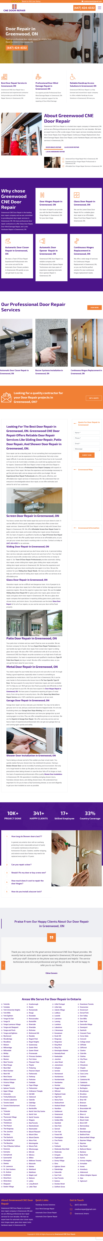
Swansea (6, 1153)
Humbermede (59, 1084)
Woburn (6, 1049)
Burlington (84, 1092)
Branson (83, 1107)
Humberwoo (59, 1081)
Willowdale (7, 1055)
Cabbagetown (85, 1089)
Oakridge (32, 1107)
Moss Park (33, 1144)
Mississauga (33, 1153)
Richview (32, 1034)
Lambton (58, 1029)
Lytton (31, 1185)
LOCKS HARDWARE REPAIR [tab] (55, 152)
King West (58, 1049)
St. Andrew (7, 1176)
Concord (83, 1043)
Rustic (31, 1011)
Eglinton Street (60, 1170)
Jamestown (59, 1069)
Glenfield (58, 1127)
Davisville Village (86, 1029)
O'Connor (32, 1110)
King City (58, 1052)
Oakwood (32, 1101)
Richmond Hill (34, 1037)
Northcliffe (33, 1113)
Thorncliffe (7, 1124)
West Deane (7, 1081)
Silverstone (7, 1185)
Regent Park (33, 1043)
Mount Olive (33, 1139)
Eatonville (58, 1176)
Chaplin (82, 1072)
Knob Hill (58, 1040)
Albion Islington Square (88, 1179)
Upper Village (8, 1095)
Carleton (83, 1081)
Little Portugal (60, 1008)
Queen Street (33, 1055)
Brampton (83, 1110)
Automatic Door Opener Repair (46, 1223)
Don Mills (83, 1023)
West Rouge (7, 1069)
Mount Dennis (34, 1142)
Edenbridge (59, 1173)
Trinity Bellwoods (9, 1101)
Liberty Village (60, 1014)
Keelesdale (58, 1060)
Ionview (57, 1075)
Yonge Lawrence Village (12, 1029)
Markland (32, 1173)
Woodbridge (7, 1043)
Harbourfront (59, 1107)
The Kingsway (8, 1133)
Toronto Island (8, 1107)
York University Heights (11, 1014)
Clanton (83, 1055)
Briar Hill (83, 1104)
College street (85, 1046)
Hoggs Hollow (60, 1092)
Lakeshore (58, 1031)
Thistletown (7, 1127)
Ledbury (57, 1017)
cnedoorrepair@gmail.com (92, 1)
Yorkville (6, 1008)
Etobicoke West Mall (62, 1153)
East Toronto (59, 1182)
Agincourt (83, 1185)
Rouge (31, 1017)
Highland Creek (60, 1098)
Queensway (33, 1049)
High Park (58, 1101)
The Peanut (7, 1130)
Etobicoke (58, 1156)
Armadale (83, 1168)
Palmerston (33, 1092)
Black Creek (84, 1124)
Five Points (58, 1144)
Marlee (31, 1170)
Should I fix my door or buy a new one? (28, 876)
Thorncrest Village (10, 1121)
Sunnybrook (7, 1159)
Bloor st (83, 1118)
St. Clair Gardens (9, 1173)
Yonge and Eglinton (10, 1037)
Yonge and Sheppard (10, 1031)
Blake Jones (84, 1121)
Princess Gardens (35, 1060)
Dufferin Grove (60, 1191)
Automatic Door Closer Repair (46, 1218)
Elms (56, 1168)
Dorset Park (84, 1017)
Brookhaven (84, 1095)
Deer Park (83, 1026)
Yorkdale (6, 1011)
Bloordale (83, 1115)
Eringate (57, 1159)
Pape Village (33, 1089)
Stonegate (7, 1165)
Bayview (83, 1147)
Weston (6, 1063)
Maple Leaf (33, 1179)
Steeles (6, 1168)
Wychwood (7, 1040)
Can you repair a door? (21, 868)
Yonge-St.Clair (8, 1023)
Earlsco (57, 1185)
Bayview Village (85, 1144)
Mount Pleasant (34, 1136)
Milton (31, 1162)
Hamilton (58, 1113)
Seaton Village (8, 1191)
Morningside (33, 1147)
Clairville (83, 1057)
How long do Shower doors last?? (26, 840)
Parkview (32, 1084)
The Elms (6, 1139)
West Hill (6, 1078)
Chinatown (84, 1069)
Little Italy (58, 1011)
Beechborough (85, 1136)
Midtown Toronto (35, 1165)
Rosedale (32, 1020)
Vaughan (6, 1089)
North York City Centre (37, 1115)
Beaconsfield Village (87, 1142)
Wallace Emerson (9, 1084)
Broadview (84, 1101)
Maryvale (32, 1168)
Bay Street (83, 1150)
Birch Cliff (83, 1127)
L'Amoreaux (59, 1034)
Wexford (6, 1060)
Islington (58, 1072)
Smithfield (7, 1179)
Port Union (33, 1063)
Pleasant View (34, 1066)
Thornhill (6, 1118)
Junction (58, 1063)
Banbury (83, 1156)
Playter (31, 1069)
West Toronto (8, 1066)
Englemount (59, 1162)
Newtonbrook (34, 1130)
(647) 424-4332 (84, 8)
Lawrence (58, 1023)
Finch (56, 1147)
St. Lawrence (8, 1170)
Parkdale (32, 1086)
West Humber (8, 1075)
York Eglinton (8, 1020)
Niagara (32, 1124)
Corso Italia (84, 1040)
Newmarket (33, 1133)
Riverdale (32, 1031)
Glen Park (58, 1130)
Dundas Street (60, 1188)
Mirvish (31, 1156)
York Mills (7, 1017)
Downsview (84, 1011)
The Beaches (8, 1147)
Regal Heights (34, 1046)
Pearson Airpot (34, 1075)
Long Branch (33, 1188)
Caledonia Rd (85, 1084)
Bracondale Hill (85, 1113)
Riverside (32, 1029)
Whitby (5, 1057)
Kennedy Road (60, 1057)
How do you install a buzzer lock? (26, 895)
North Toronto (34, 1121)
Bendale (83, 1133)
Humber (57, 1089)
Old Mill (31, 1098)
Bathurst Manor (85, 1153)
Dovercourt (84, 1014)
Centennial (84, 1075)
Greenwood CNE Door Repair (65, 1238)
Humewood (59, 1078)
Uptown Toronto (9, 1092)
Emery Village (59, 1165)
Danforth (83, 1034)
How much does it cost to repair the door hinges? (27, 886)
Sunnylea (6, 1156)
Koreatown (58, 1037)
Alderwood (84, 1176)
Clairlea (82, 1060)
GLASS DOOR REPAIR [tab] (71, 148)
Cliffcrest (83, 1052)
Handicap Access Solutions (45, 1209)
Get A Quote (93, 402)
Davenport (84, 1031)
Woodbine (7, 1046)
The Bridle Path (8, 1144)
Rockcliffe (32, 1026)
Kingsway (58, 1043)
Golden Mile (59, 1124)
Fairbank (58, 1150)
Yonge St (6, 1026)
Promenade (33, 1057)
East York (58, 1179)
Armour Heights (85, 1165)
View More (93, 308)
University (7, 1098)
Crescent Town (85, 1037)
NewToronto (33, 1127)
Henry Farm (59, 1104)
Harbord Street (60, 1110)
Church (82, 1066)
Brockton (83, 1098)
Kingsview (58, 1046)
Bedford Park (85, 1139)
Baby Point (84, 1159)
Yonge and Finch (9, 1034)
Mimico (31, 1159)
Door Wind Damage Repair (45, 1214)
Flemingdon (59, 1142)
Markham (32, 1176)
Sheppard (6, 1188)
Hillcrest (58, 1095)
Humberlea (58, 1086)
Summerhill (7, 1162)
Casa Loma (84, 1078)
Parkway (32, 1081)
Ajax (81, 1182)
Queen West (33, 1052)
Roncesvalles (34, 1023)
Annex (82, 1170)
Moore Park (33, 1150)
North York (33, 1118)
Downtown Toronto (87, 1008)
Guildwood (58, 1115)
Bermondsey (84, 1130)
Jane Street (59, 1066)
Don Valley (84, 1020)
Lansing (57, 1026)
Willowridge (7, 1052)
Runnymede (33, 1014)
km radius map (87, 499)
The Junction (8, 1136)
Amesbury (83, 1173)
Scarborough (33, 1008)
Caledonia (83, 1086)
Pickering (32, 1072)
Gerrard (57, 1133)
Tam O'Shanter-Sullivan (11, 1150)
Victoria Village (8, 1086)
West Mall (7, 1072)
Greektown (58, 1121)
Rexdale (32, 1040)
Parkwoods (33, 1078)
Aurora (82, 1162)
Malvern (32, 1182)
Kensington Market (61, 1055)
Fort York (58, 1136)
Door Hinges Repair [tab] (53, 148)
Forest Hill (58, 1139)
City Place (83, 1063)
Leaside (57, 1020)
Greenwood (59, 1118)
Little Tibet (33, 1191)
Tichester (6, 1115)
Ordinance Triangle (36, 1095)
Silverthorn (7, 1182)
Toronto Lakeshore (10, 1104)
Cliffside (83, 1049)
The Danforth (8, 1141)
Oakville (32, 1104)
